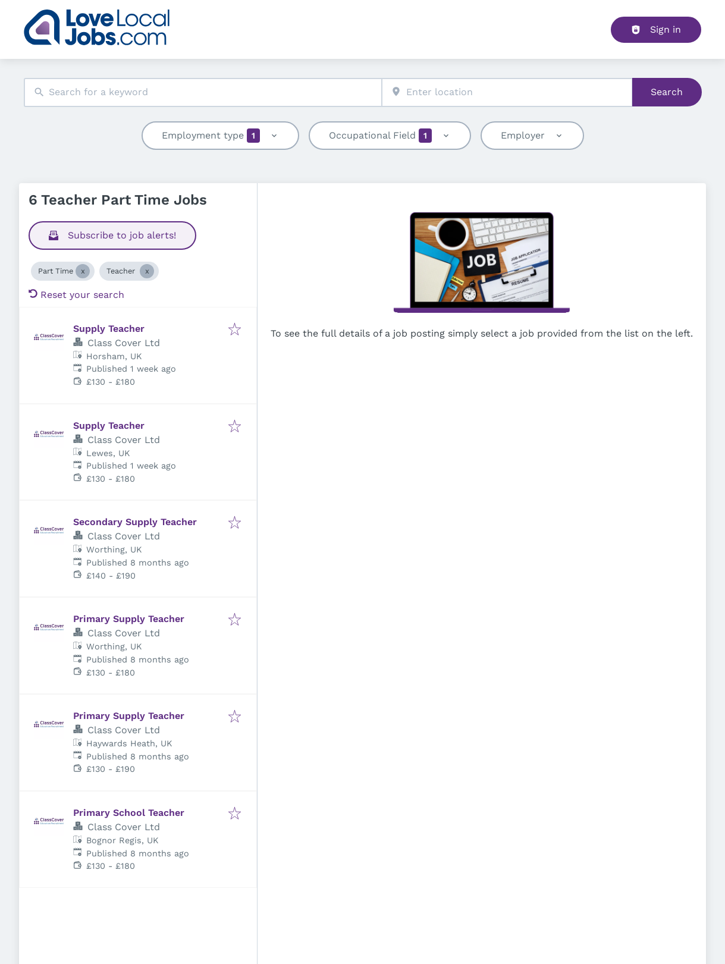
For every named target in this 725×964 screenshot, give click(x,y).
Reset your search (76, 294)
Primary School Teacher (128, 812)
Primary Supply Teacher (128, 618)
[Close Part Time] (83, 271)
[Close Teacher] (147, 271)
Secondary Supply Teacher (135, 521)
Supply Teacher (109, 328)
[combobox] (203, 92)
